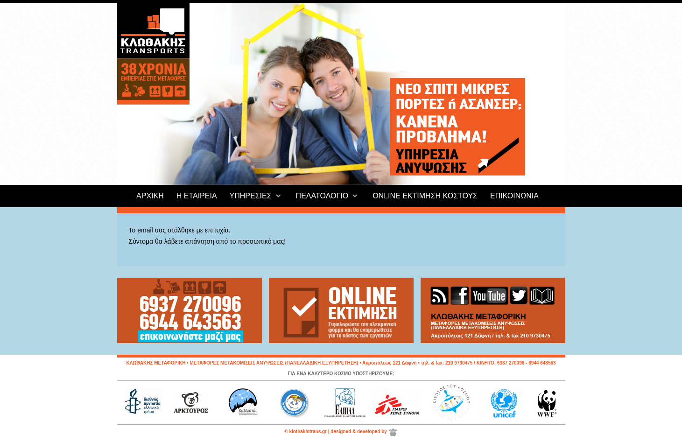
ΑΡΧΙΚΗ (150, 196)
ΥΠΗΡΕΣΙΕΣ (251, 196)
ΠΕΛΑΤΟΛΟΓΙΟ (322, 196)
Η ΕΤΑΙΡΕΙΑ (196, 196)
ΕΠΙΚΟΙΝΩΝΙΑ (514, 196)
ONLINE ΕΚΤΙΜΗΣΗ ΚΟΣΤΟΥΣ (425, 196)
